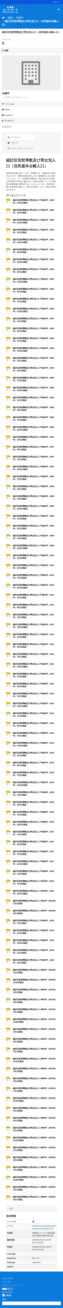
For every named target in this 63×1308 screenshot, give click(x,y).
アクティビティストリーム (20, 148)
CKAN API (6, 1282)
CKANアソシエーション (12, 1285)
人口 (11, 1208)
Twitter (6, 109)
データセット (15, 137)
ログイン (56, 2)
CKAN (6, 1295)
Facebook (7, 115)
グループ (13, 143)
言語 (4, 1299)
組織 (10, 17)
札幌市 (19, 17)
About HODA (7, 1278)
